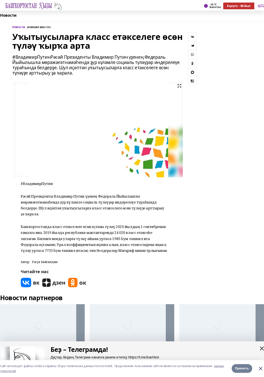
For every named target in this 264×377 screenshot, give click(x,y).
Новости (8, 15)
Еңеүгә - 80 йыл (238, 6)
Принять (242, 368)
